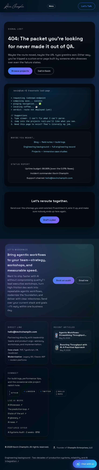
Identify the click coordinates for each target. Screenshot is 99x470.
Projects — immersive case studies (49, 151)
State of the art (17, 413)
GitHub (13, 392)
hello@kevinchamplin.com (58, 178)
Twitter (45, 391)
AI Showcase (15, 405)
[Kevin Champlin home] (14, 6)
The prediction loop (18, 409)
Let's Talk (86, 6)
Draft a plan (49, 219)
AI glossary (14, 418)
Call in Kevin (44, 71)
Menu (51, 6)
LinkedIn (29, 391)
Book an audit (63, 280)
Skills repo (60, 392)
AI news (13, 422)
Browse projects (20, 71)
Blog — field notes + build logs (49, 142)
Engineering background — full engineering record (49, 146)
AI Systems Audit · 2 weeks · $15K (24, 432)
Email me (83, 280)
